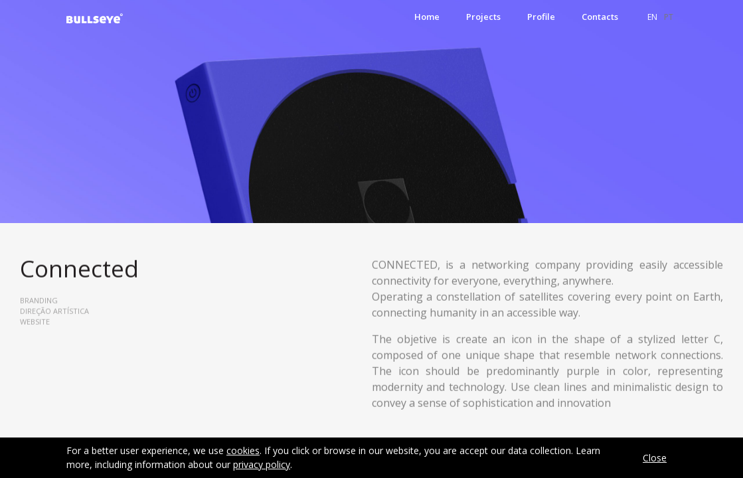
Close (655, 457)
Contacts (600, 17)
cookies (243, 450)
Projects (483, 17)
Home (427, 17)
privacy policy (261, 464)
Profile (541, 17)
